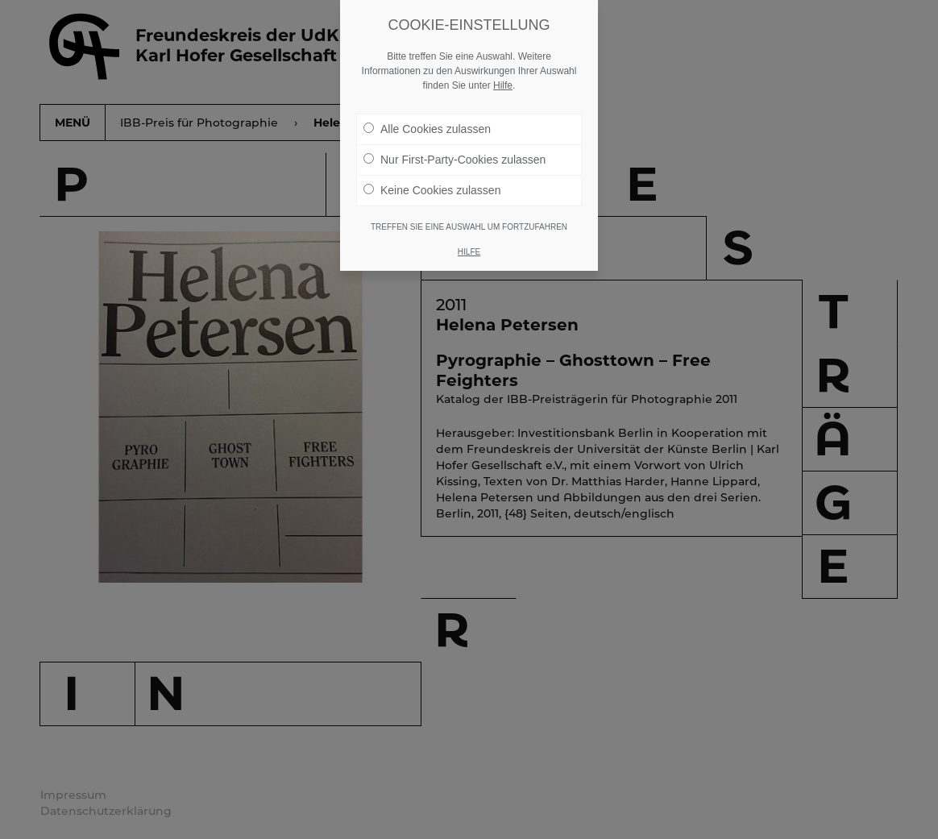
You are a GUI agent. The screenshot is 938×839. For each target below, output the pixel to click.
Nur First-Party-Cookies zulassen (454, 159)
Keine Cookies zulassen (431, 190)
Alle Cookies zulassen (427, 129)
